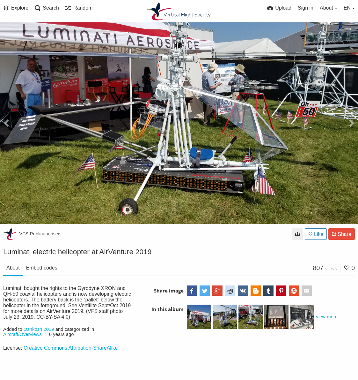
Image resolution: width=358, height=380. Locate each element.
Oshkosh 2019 (39, 329)
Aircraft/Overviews (22, 334)
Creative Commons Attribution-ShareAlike (71, 348)
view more (327, 316)
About (13, 267)
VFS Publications (39, 233)
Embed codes (41, 267)
